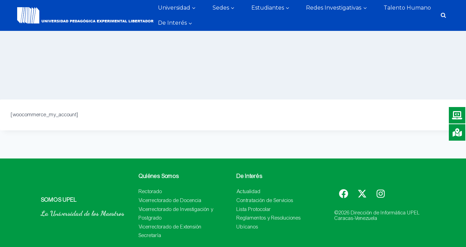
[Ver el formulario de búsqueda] (443, 15)
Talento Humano (407, 7)
